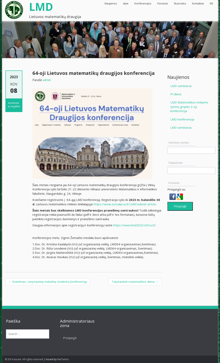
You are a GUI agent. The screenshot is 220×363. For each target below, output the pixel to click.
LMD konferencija (182, 119)
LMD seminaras (181, 86)
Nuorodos (180, 3)
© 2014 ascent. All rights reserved (24, 359)
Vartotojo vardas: (178, 142)
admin (47, 80)
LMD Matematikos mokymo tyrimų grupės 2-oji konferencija (189, 106)
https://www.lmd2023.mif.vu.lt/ (134, 225)
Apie (125, 3)
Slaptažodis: (175, 162)
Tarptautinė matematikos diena (135, 282)
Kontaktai (198, 3)
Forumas (162, 3)
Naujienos (111, 3)
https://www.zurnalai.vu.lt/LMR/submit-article (125, 204)
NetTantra (63, 359)
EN (211, 3)
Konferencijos (142, 3)
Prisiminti (173, 183)
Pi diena (175, 94)
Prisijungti (180, 206)
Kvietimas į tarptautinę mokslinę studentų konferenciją (47, 282)
